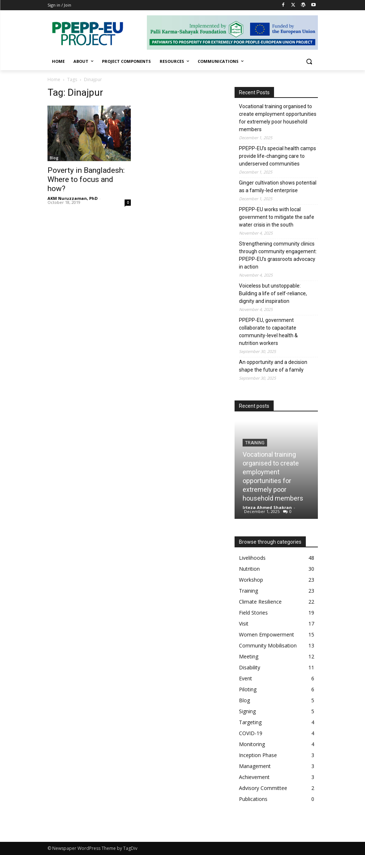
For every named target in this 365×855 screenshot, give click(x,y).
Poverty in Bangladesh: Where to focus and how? (86, 179)
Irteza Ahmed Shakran (267, 507)
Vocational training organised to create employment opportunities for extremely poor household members (277, 117)
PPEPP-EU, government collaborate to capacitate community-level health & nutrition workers (268, 331)
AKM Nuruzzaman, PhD (72, 198)
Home (53, 79)
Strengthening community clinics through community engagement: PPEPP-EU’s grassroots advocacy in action (278, 255)
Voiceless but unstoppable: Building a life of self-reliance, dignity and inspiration (273, 293)
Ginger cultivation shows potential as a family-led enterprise (277, 186)
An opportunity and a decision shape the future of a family (273, 366)
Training (255, 442)
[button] (309, 61)
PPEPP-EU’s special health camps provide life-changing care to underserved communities (277, 156)
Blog (54, 157)
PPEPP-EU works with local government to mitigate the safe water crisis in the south (276, 217)
